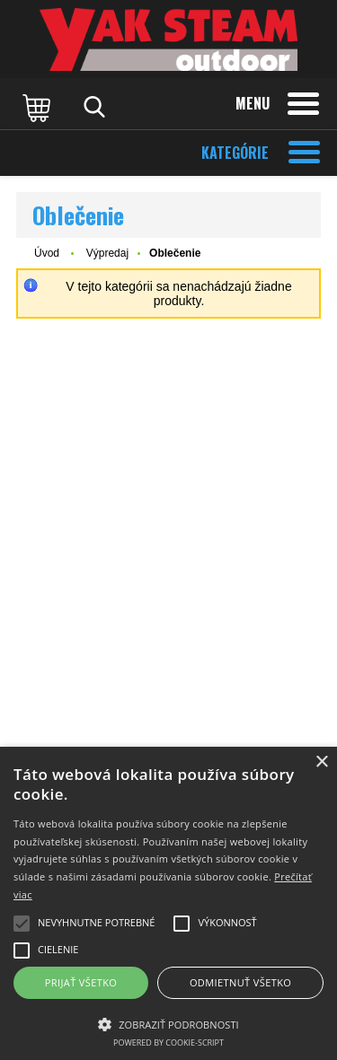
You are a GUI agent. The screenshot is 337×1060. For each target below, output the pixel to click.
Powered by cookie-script (168, 1042)
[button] (168, 1023)
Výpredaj (107, 253)
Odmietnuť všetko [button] (240, 982)
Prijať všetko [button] (81, 982)
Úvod (46, 253)
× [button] (321, 762)
